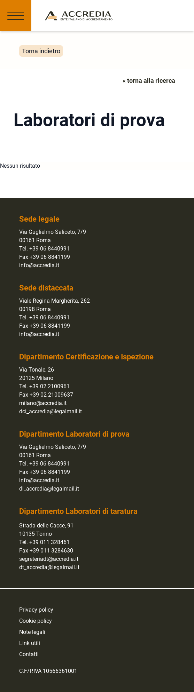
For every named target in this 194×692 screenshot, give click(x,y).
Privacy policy (36, 609)
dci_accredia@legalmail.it (50, 411)
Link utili (29, 643)
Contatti (29, 654)
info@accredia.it (39, 265)
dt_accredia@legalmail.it (49, 567)
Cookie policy (35, 621)
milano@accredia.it (43, 403)
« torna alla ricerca (149, 80)
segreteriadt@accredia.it (48, 559)
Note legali (32, 632)
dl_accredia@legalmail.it (49, 488)
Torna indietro (41, 51)
